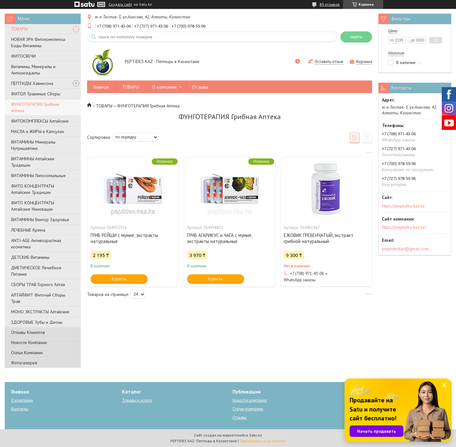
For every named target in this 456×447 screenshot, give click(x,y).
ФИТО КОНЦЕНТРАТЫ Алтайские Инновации (32, 206)
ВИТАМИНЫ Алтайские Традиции (32, 162)
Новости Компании (29, 342)
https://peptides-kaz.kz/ (404, 227)
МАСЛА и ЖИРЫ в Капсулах (37, 131)
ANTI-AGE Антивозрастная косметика (36, 244)
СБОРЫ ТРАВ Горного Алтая (38, 284)
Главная (101, 87)
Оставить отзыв (329, 61)
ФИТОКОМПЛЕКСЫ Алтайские (40, 121)
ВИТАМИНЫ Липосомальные (38, 175)
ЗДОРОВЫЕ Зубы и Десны (36, 322)
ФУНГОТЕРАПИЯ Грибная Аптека (35, 107)
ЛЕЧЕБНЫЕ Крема (28, 230)
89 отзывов (330, 4)
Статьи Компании (27, 352)
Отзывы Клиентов (28, 332)
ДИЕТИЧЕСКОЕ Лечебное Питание (36, 271)
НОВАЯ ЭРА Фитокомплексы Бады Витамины (38, 42)
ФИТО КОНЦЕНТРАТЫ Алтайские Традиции (32, 189)
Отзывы (200, 87)
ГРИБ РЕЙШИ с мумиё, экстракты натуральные (124, 238)
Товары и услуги (137, 400)
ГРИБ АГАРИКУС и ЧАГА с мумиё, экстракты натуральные (219, 238)
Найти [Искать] (356, 37)
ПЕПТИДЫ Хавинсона (32, 83)
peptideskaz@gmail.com (405, 249)
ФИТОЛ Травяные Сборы (35, 94)
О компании (164, 87)
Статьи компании (247, 409)
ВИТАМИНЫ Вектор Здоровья (40, 219)
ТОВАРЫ (19, 29)
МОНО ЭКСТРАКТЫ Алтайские (40, 312)
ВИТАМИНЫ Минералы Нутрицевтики (33, 145)
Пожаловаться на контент (263, 440)
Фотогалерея (24, 363)
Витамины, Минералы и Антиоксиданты (33, 70)
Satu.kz (255, 435)
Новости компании (249, 400)
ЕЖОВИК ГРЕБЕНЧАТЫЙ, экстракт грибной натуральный (318, 238)
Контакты (19, 409)
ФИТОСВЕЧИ (23, 56)
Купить (119, 279)
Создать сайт (120, 4)
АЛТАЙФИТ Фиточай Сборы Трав (38, 298)
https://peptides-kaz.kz (403, 206)
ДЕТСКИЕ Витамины (30, 257)
